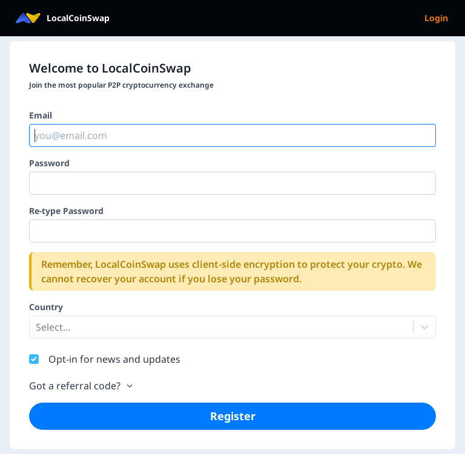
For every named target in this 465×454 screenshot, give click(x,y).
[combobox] (37, 327)
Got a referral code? (81, 385)
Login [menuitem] (436, 18)
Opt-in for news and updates (114, 359)
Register (233, 416)
